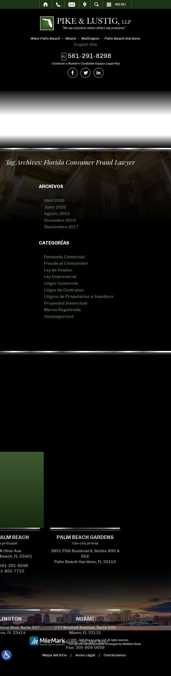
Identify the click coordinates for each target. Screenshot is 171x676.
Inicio (46, 4)
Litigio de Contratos (64, 289)
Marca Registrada (62, 309)
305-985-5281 (50, 641)
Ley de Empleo (58, 270)
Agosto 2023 (57, 213)
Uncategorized (58, 316)
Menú (120, 4)
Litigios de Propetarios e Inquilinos (79, 296)
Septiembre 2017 (61, 226)
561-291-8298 (91, 56)
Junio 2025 (55, 207)
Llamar (58, 4)
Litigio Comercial (61, 283)
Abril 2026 (54, 200)
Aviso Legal (85, 655)
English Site (82, 44)
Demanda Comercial (64, 256)
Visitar (84, 4)
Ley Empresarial (60, 276)
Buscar (96, 4)
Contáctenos (115, 655)
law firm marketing (84, 644)
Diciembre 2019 (60, 220)
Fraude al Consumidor (66, 263)
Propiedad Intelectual (65, 303)
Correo (72, 4)
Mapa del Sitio (54, 655)
